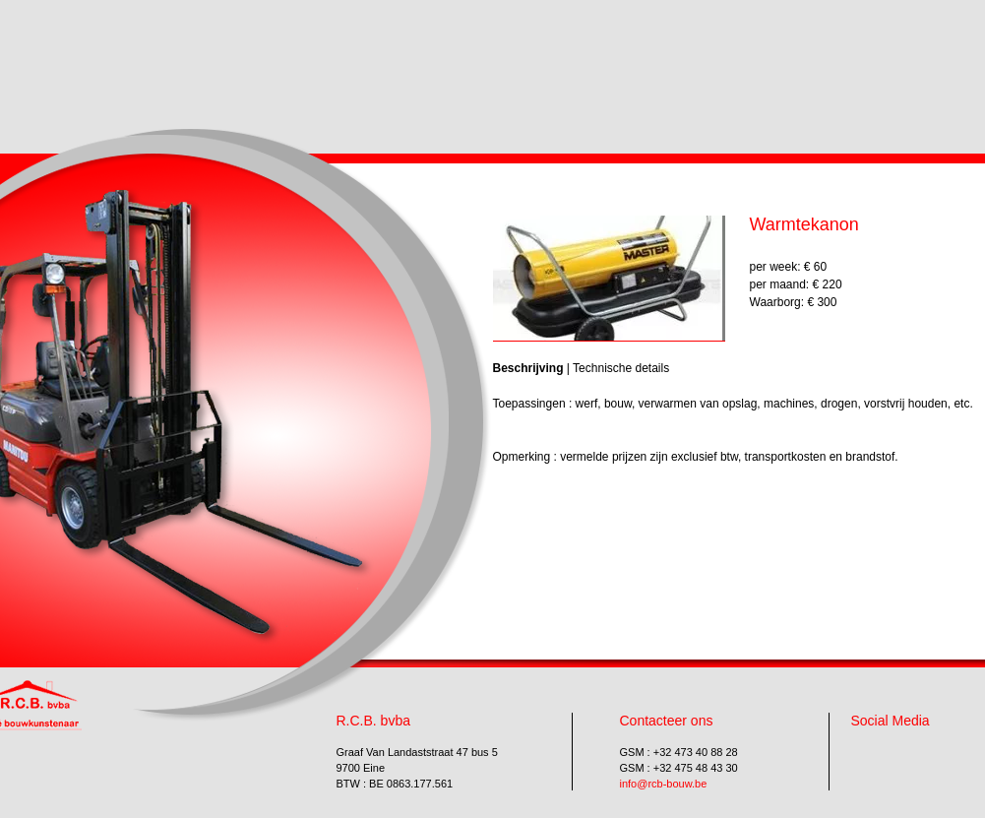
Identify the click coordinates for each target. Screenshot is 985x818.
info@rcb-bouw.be (664, 783)
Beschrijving (528, 368)
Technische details (621, 368)
